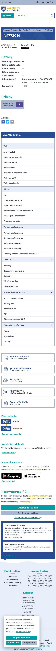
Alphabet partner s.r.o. (39, 639)
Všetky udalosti (9, 446)
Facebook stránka (28, 614)
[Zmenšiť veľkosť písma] (40, 2)
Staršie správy (9, 548)
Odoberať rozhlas (28, 500)
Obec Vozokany (35, 642)
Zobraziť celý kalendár (12, 427)
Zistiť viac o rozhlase (28, 506)
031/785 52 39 (28, 609)
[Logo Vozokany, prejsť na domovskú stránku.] (28, 9)
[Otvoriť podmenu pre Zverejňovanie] (51, 133)
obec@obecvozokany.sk (28, 611)
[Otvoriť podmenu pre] (51, 139)
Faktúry (25, 41)
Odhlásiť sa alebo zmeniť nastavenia (28, 511)
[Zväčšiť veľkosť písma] (43, 2)
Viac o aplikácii (8, 474)
